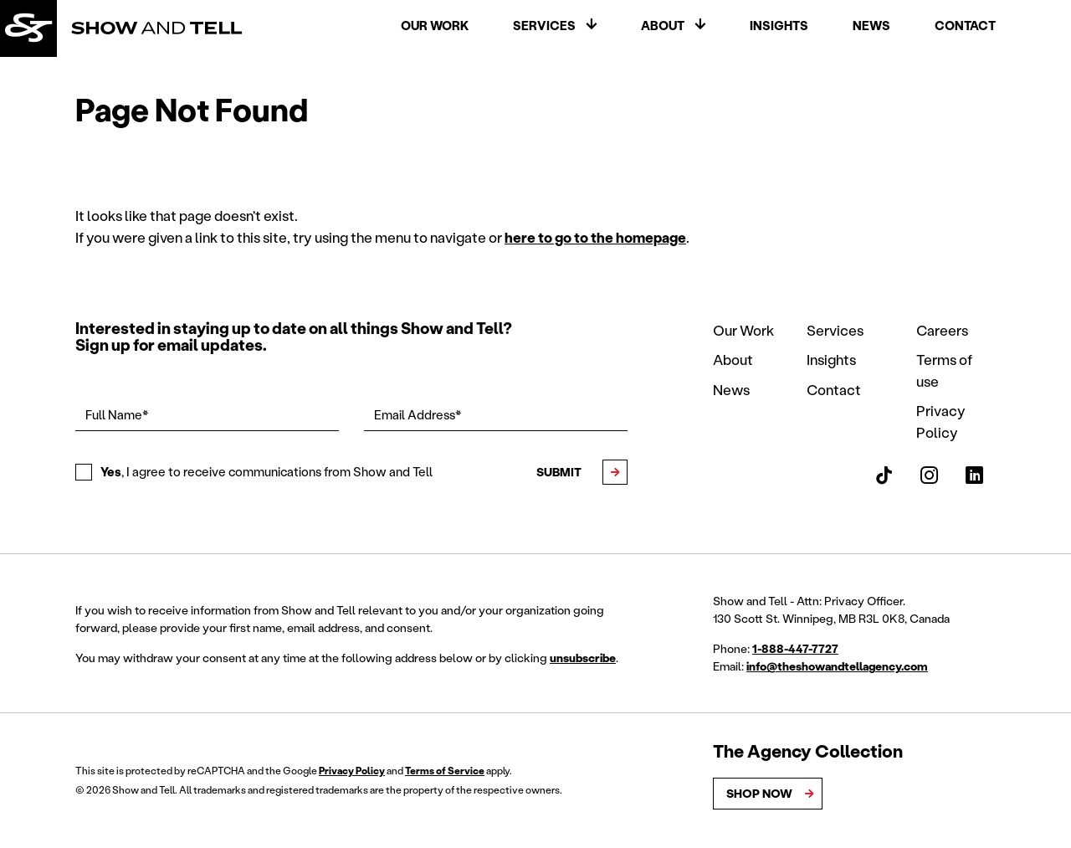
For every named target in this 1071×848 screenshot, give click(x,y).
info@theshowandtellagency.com (837, 666)
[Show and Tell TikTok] (884, 475)
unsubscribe (583, 658)
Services (544, 27)
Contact (965, 27)
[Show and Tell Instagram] (929, 475)
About (662, 27)
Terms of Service (444, 770)
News (871, 27)
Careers (942, 330)
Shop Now (760, 793)
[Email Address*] (496, 415)
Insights (779, 27)
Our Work (435, 27)
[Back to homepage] (31, 31)
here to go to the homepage (595, 237)
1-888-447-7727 (795, 648)
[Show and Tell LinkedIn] (974, 475)
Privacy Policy (352, 770)
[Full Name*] (207, 415)
